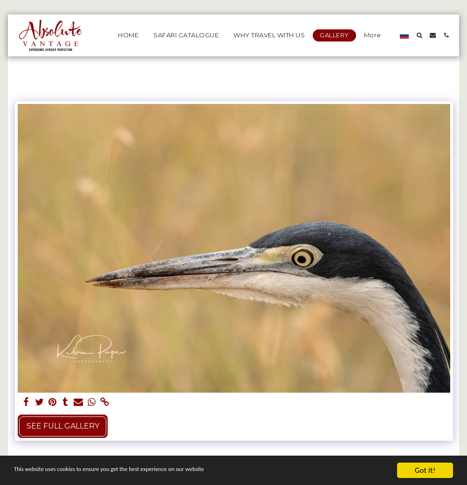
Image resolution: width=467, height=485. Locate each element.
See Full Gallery (63, 426)
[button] (419, 35)
